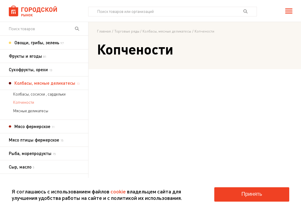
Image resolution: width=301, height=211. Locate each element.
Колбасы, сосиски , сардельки (39, 94)
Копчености (23, 102)
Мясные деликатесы (30, 110)
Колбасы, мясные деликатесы (167, 31)
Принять (251, 194)
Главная (104, 31)
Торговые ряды (126, 31)
